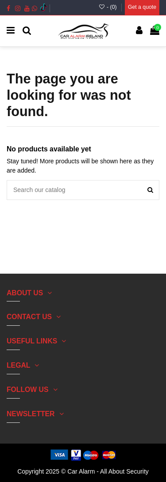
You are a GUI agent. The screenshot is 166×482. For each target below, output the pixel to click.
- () (108, 7)
